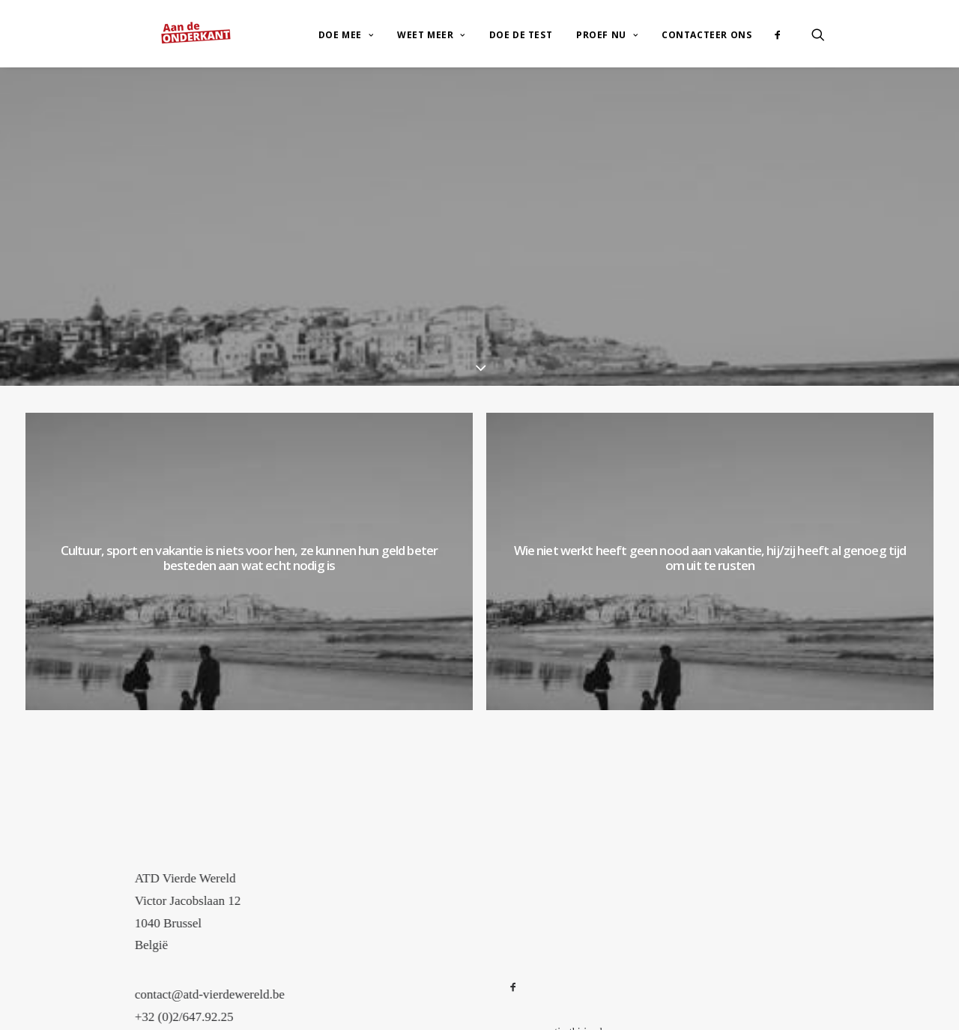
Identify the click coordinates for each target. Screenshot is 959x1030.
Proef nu (607, 21)
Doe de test (521, 21)
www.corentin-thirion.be (558, 1006)
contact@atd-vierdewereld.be (242, 969)
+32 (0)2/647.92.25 (216, 991)
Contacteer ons (706, 21)
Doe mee (346, 21)
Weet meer (431, 21)
